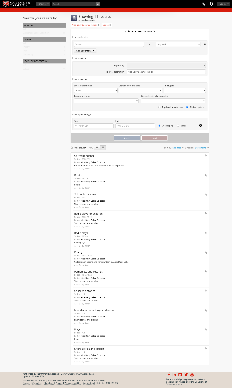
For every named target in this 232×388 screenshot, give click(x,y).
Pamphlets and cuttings (88, 271)
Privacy (59, 383)
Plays (77, 329)
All (24, 29)
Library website (68, 373)
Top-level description (114, 71)
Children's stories (84, 291)
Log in (223, 3)
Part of (28, 25)
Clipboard (203, 4)
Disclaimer (49, 383)
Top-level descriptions (170, 107)
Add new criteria (85, 50)
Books (78, 175)
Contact (26, 383)
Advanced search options (140, 31)
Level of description (36, 61)
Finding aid (169, 85)
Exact (181, 125)
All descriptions (195, 107)
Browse (42, 3)
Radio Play (28, 55)
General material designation (154, 96)
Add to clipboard (205, 155)
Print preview (78, 147)
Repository (119, 65)
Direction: (189, 147)
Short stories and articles (89, 349)
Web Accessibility (73, 383)
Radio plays (81, 233)
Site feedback (89, 383)
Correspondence (84, 156)
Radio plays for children (88, 213)
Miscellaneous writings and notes (94, 310)
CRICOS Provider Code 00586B (90, 380)
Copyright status (82, 96)
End (117, 121)
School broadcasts (85, 194)
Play (25, 51)
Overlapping (165, 125)
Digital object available (129, 85)
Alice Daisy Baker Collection (36, 33)
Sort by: (167, 147)
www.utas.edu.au (85, 373)
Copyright (37, 383)
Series (26, 69)
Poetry (26, 47)
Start (76, 121)
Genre (27, 39)
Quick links (211, 4)
